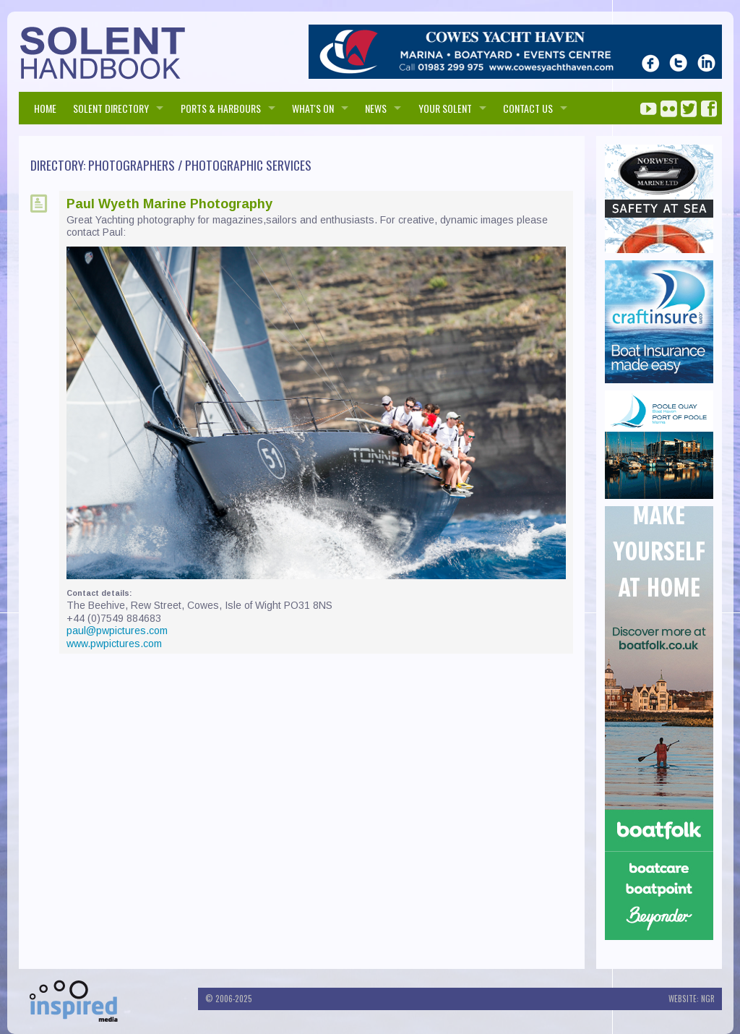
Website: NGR (691, 998)
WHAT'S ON (313, 108)
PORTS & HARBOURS (221, 108)
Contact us (528, 108)
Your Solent (445, 108)
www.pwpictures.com (114, 643)
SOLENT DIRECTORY (111, 108)
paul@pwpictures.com (117, 630)
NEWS (376, 108)
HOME (45, 108)
